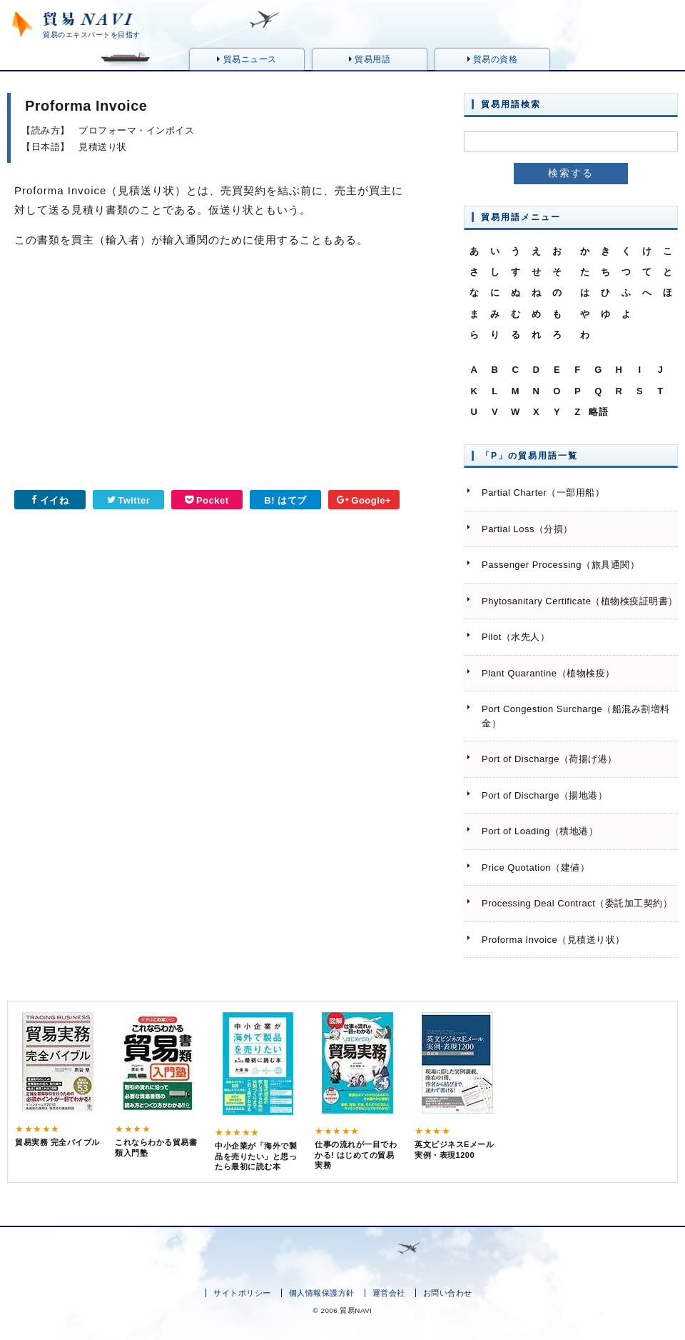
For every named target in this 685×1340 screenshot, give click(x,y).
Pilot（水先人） (515, 636)
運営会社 (388, 1293)
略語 (598, 411)
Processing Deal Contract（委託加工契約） (577, 903)
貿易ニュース (246, 59)
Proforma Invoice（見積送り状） (553, 939)
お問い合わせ (447, 1293)
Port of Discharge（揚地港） (544, 795)
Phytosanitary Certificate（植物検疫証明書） (580, 601)
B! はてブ (285, 500)
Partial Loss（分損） (527, 529)
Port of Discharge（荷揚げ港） (549, 759)
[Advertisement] (103, 374)
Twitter (129, 500)
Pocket (206, 500)
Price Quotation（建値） (535, 867)
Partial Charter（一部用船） (543, 492)
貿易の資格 (492, 59)
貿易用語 (369, 59)
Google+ (364, 500)
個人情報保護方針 (322, 1293)
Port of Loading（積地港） (540, 831)
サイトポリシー (242, 1293)
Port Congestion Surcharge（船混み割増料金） (576, 716)
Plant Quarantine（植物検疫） (548, 673)
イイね (49, 500)
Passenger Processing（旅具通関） (560, 564)
